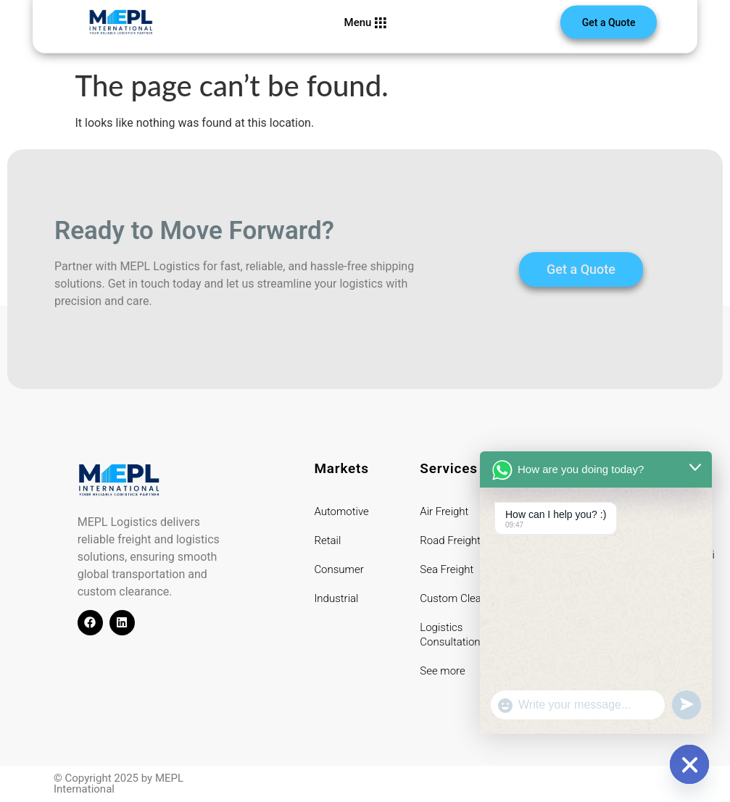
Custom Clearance (463, 598)
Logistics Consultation (450, 634)
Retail (327, 540)
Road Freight (450, 540)
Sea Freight (446, 569)
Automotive (341, 511)
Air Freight (444, 511)
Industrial (336, 598)
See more (442, 670)
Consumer (338, 569)
